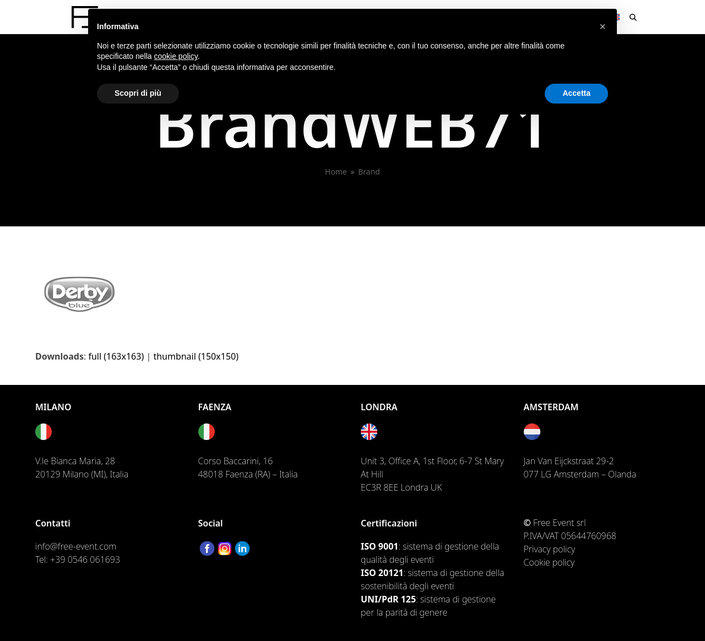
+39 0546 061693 (85, 559)
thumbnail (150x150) (195, 356)
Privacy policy (550, 549)
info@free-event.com (75, 546)
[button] (633, 17)
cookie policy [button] (176, 56)
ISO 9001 (379, 546)
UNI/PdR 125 (388, 599)
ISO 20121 (382, 573)
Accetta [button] (576, 93)
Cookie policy (549, 562)
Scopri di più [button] (138, 93)
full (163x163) (116, 356)
